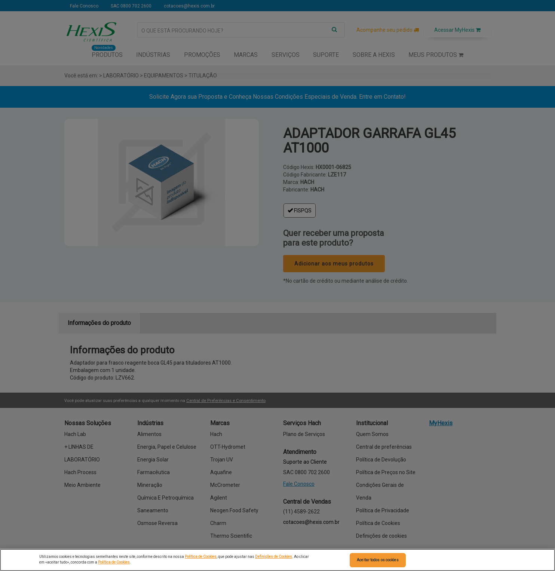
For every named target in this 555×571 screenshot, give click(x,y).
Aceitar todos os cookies (377, 560)
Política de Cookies (201, 557)
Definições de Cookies (273, 557)
